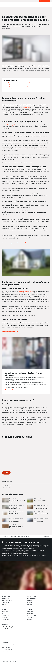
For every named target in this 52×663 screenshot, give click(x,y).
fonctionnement (26, 107)
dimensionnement (42, 142)
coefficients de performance (26, 291)
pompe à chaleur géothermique (11, 125)
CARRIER (14, 661)
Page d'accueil (5, 536)
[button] (46, 536)
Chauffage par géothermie (23, 536)
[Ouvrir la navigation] (50, 4)
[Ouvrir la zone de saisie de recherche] (48, 4)
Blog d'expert (13, 536)
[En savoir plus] (13, 500)
